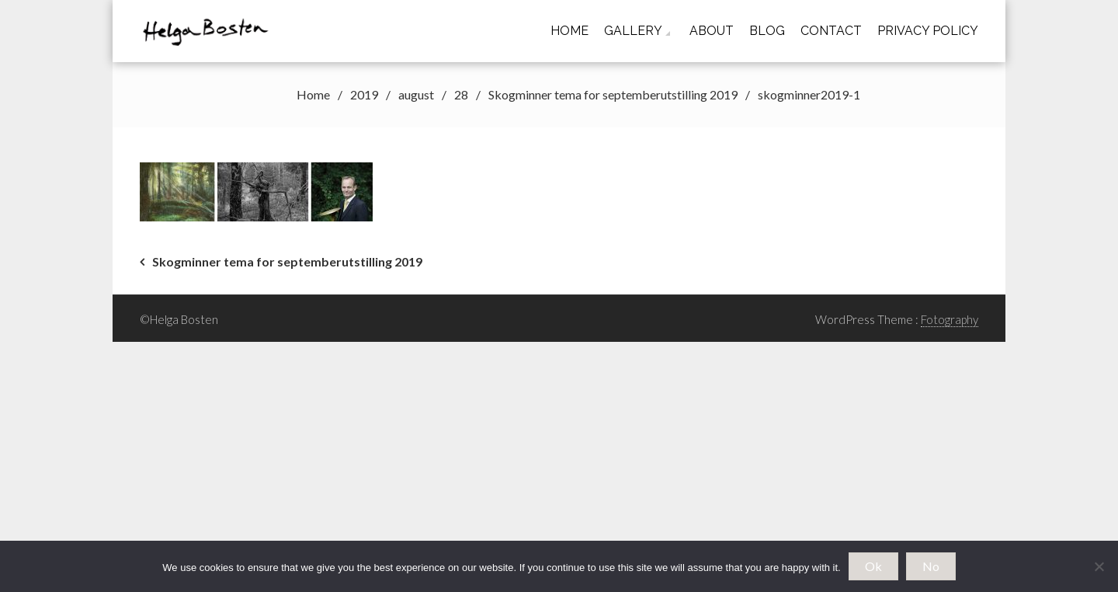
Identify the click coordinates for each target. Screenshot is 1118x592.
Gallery (633, 30)
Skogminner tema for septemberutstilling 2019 (287, 261)
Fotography (949, 319)
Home (569, 30)
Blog (767, 30)
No (930, 566)
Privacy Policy (927, 30)
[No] (1098, 566)
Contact (831, 30)
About (711, 30)
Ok (873, 566)
